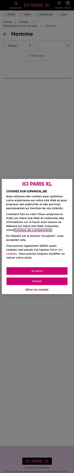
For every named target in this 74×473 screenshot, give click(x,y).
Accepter (37, 271)
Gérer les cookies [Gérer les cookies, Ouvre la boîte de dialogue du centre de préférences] (37, 290)
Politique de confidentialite (33, 230)
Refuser (37, 281)
